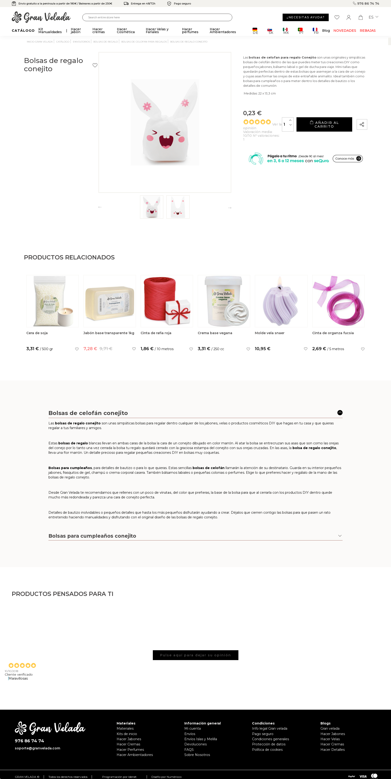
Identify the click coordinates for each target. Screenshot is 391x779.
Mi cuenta (192, 728)
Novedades (344, 30)
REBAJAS (368, 30)
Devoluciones (195, 744)
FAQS (189, 750)
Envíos (189, 734)
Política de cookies (267, 750)
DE (255, 31)
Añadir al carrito (312, 131)
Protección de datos (268, 744)
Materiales (125, 728)
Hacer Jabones (129, 739)
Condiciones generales (270, 739)
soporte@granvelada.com (37, 748)
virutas (165, 507)
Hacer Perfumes (130, 750)
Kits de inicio (127, 734)
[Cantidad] (264, 130)
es (373, 17)
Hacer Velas (330, 739)
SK (270, 31)
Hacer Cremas (128, 744)
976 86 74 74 (366, 3)
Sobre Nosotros (197, 755)
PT (301, 31)
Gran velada (330, 728)
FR (316, 31)
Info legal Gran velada (269, 728)
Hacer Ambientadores (135, 755)
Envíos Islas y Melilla (200, 739)
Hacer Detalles (332, 750)
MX (286, 31)
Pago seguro (262, 734)
